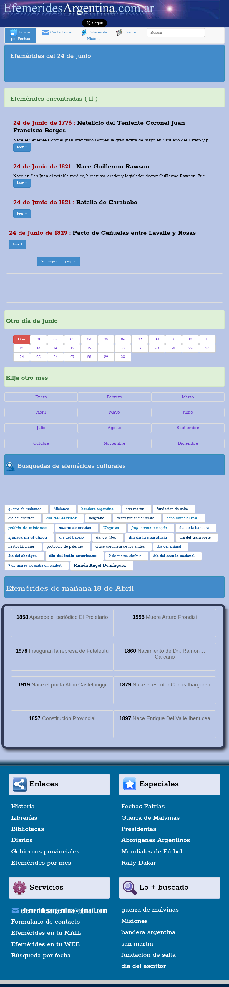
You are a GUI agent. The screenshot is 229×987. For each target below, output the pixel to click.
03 (72, 339)
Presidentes (138, 829)
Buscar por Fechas (20, 35)
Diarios (126, 32)
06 (123, 339)
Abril (41, 412)
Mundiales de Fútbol (151, 852)
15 (72, 348)
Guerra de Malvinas (150, 818)
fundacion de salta (148, 955)
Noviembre (114, 443)
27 (72, 357)
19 (140, 348)
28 (89, 357)
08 (157, 339)
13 (38, 348)
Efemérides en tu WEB (45, 944)
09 (174, 339)
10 (190, 339)
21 (173, 348)
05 (106, 339)
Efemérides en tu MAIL (46, 933)
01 (38, 339)
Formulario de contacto (45, 922)
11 (207, 339)
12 (21, 348)
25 (38, 357)
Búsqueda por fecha (41, 955)
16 (89, 348)
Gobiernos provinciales (45, 852)
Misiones (134, 921)
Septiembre (188, 428)
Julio (41, 428)
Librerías (24, 818)
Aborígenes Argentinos (155, 840)
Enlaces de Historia (93, 35)
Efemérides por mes (41, 863)
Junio (188, 412)
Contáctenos (57, 32)
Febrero (114, 397)
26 (55, 357)
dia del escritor (143, 966)
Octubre (41, 443)
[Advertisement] (114, 71)
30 (123, 357)
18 (123, 348)
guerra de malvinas (150, 910)
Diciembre (188, 443)
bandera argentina (148, 932)
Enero (41, 397)
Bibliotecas (27, 829)
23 (207, 348)
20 (157, 348)
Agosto (115, 428)
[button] (22, 147)
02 (55, 339)
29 (106, 357)
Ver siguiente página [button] (59, 261)
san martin (137, 944)
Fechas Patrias (143, 806)
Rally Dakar (138, 863)
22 (190, 348)
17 (106, 348)
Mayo (114, 412)
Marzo (188, 397)
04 (89, 339)
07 (140, 339)
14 (55, 348)
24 (22, 357)
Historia (23, 806)
